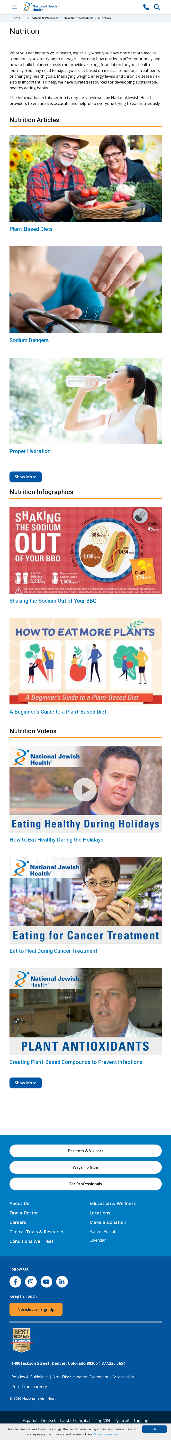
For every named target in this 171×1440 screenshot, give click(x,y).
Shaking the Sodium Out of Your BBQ (53, 601)
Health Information (78, 18)
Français (80, 1420)
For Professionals (85, 1184)
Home (15, 18)
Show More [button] (26, 477)
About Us (19, 1203)
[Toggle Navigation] (14, 7)
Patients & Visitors (85, 1151)
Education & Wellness (42, 18)
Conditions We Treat (31, 1241)
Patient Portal (102, 1231)
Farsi (64, 1420)
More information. (106, 1434)
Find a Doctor (23, 1213)
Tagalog (140, 1420)
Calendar (98, 1240)
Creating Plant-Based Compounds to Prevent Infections (76, 1062)
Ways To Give (85, 1167)
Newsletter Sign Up (36, 1309)
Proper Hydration (30, 451)
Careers (17, 1222)
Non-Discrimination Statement (80, 1377)
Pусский (121, 1420)
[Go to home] (80, 7)
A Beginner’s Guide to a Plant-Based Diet (57, 712)
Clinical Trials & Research (36, 1232)
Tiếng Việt (101, 1420)
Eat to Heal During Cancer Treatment (53, 951)
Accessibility (123, 1377)
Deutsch (48, 1420)
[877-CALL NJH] (146, 7)
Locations (100, 1213)
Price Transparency (29, 1386)
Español (30, 1420)
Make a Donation (108, 1222)
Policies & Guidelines (30, 1377)
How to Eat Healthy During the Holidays (56, 840)
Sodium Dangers (29, 340)
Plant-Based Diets (31, 229)
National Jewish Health (40, 1398)
